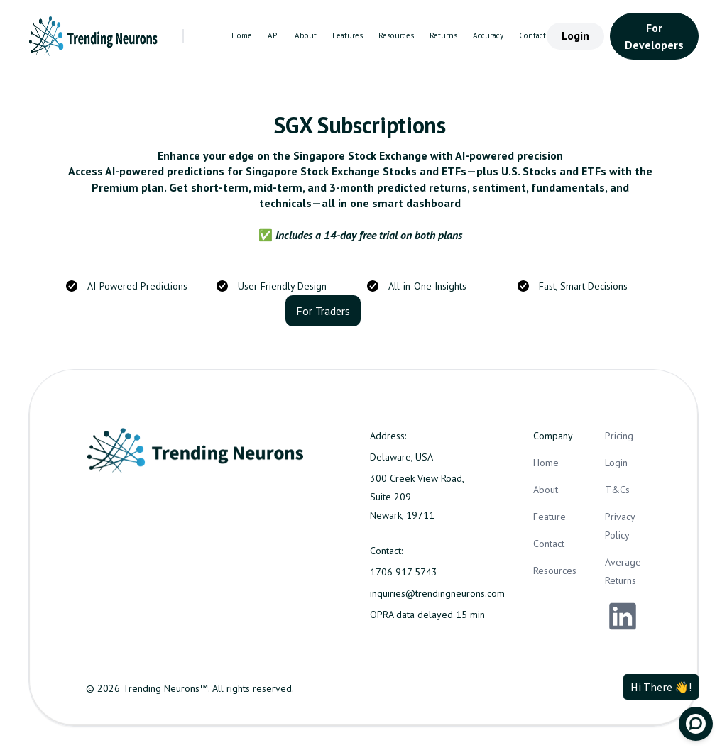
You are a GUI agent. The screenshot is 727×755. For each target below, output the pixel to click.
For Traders (323, 311)
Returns (443, 35)
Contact (532, 35)
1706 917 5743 (403, 572)
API (273, 35)
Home (241, 35)
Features (347, 35)
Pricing (619, 435)
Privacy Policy (620, 525)
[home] (94, 36)
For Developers (654, 36)
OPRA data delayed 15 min (427, 614)
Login (575, 35)
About (306, 35)
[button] (212, 36)
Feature (549, 516)
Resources (396, 35)
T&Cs (617, 489)
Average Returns (623, 571)
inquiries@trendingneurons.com (437, 593)
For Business (401, 311)
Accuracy (488, 35)
